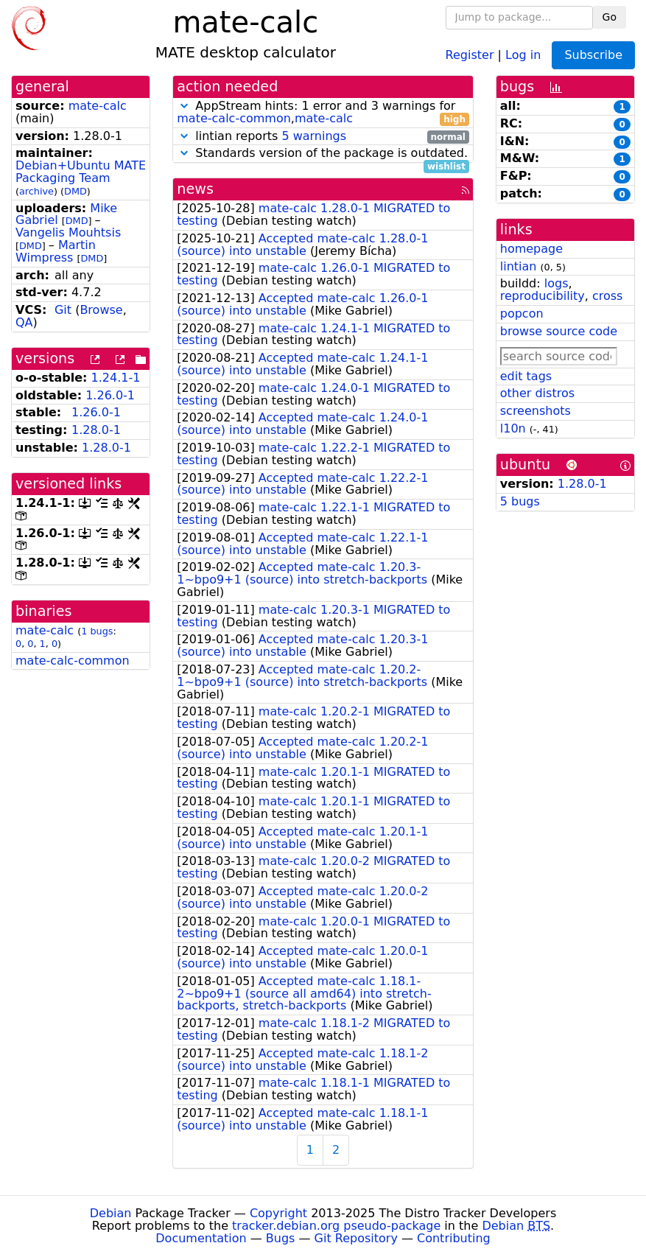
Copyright (278, 1213)
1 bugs (97, 631)
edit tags (526, 376)
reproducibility (542, 296)
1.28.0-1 (96, 430)
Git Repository (356, 1238)
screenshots (535, 411)
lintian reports (323, 136)
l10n (513, 428)
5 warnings (313, 136)
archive (36, 191)
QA (24, 322)
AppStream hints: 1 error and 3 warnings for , (323, 112)
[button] (184, 106)
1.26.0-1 (110, 395)
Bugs (280, 1238)
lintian (518, 266)
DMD (75, 191)
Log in (523, 54)
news (195, 189)
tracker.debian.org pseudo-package (336, 1226)
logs (556, 283)
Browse (101, 310)
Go (610, 17)
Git (63, 310)
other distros (537, 393)
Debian (111, 1213)
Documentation (200, 1238)
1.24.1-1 (116, 378)
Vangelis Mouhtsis (68, 232)
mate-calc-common (72, 661)
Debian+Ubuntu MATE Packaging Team (80, 171)
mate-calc (98, 106)
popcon (522, 314)
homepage (531, 249)
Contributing (454, 1238)
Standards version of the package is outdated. (323, 153)
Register (470, 54)
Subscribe (593, 55)
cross (607, 296)
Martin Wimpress (55, 251)
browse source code (558, 331)
